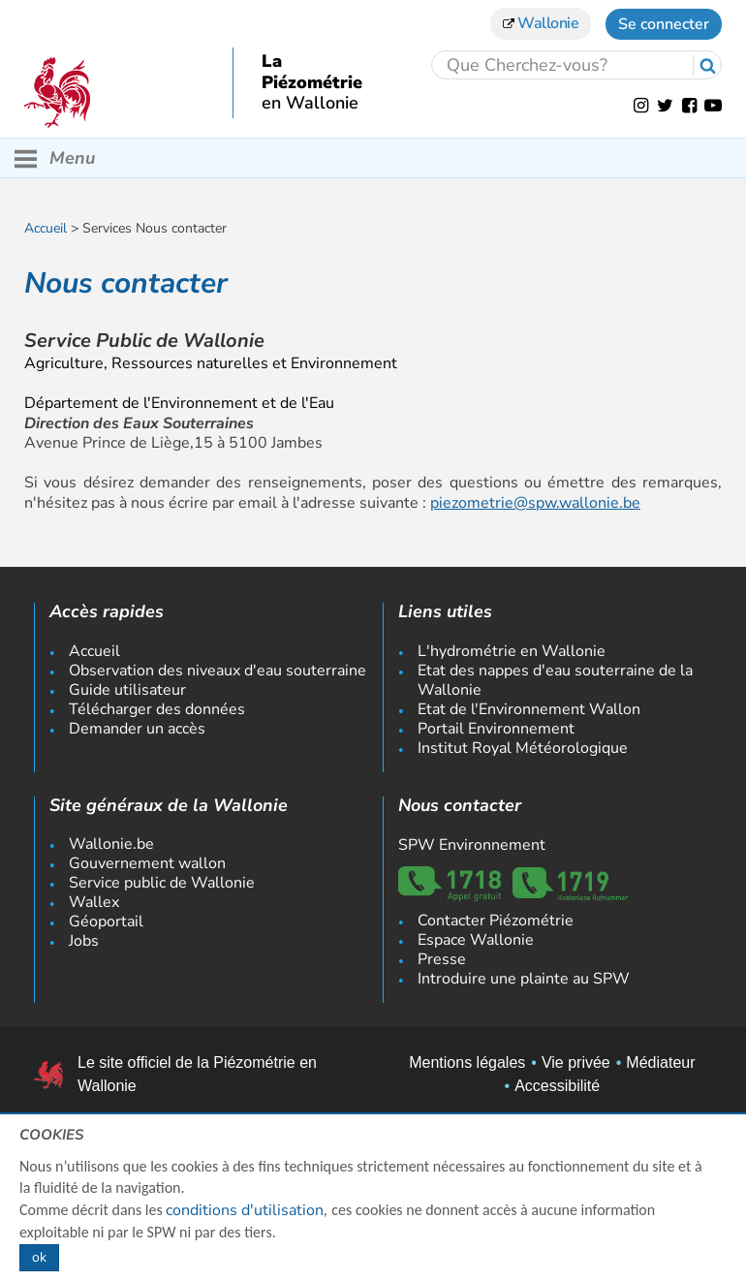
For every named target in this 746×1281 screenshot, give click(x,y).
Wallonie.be (111, 844)
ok (39, 1257)
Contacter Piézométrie (496, 920)
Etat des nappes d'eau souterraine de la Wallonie (555, 680)
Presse (442, 959)
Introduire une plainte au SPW (524, 978)
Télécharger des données (157, 709)
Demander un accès (137, 728)
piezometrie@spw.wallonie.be (535, 503)
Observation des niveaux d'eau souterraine (217, 670)
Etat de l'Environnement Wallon (529, 709)
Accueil (45, 228)
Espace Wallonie (476, 940)
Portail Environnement (496, 728)
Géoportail (106, 921)
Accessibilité (557, 1086)
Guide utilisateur (127, 690)
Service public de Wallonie (162, 882)
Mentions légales (467, 1062)
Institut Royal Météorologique (523, 748)
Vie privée (576, 1062)
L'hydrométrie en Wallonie (512, 651)
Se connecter (663, 24)
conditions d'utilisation (245, 1210)
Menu (55, 158)
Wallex (94, 902)
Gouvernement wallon (147, 863)
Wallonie (541, 23)
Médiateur (660, 1062)
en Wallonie (310, 103)
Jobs (84, 941)
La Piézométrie (312, 72)
